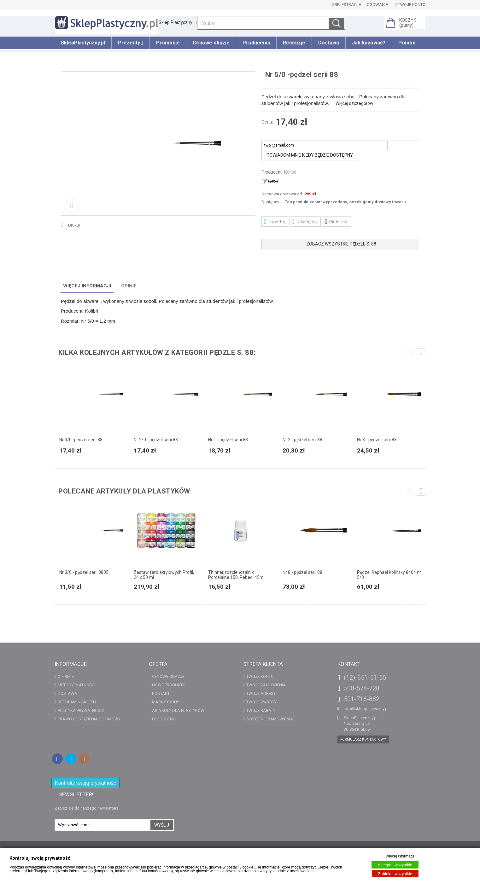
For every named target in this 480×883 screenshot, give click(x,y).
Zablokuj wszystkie (395, 873)
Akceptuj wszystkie (395, 865)
